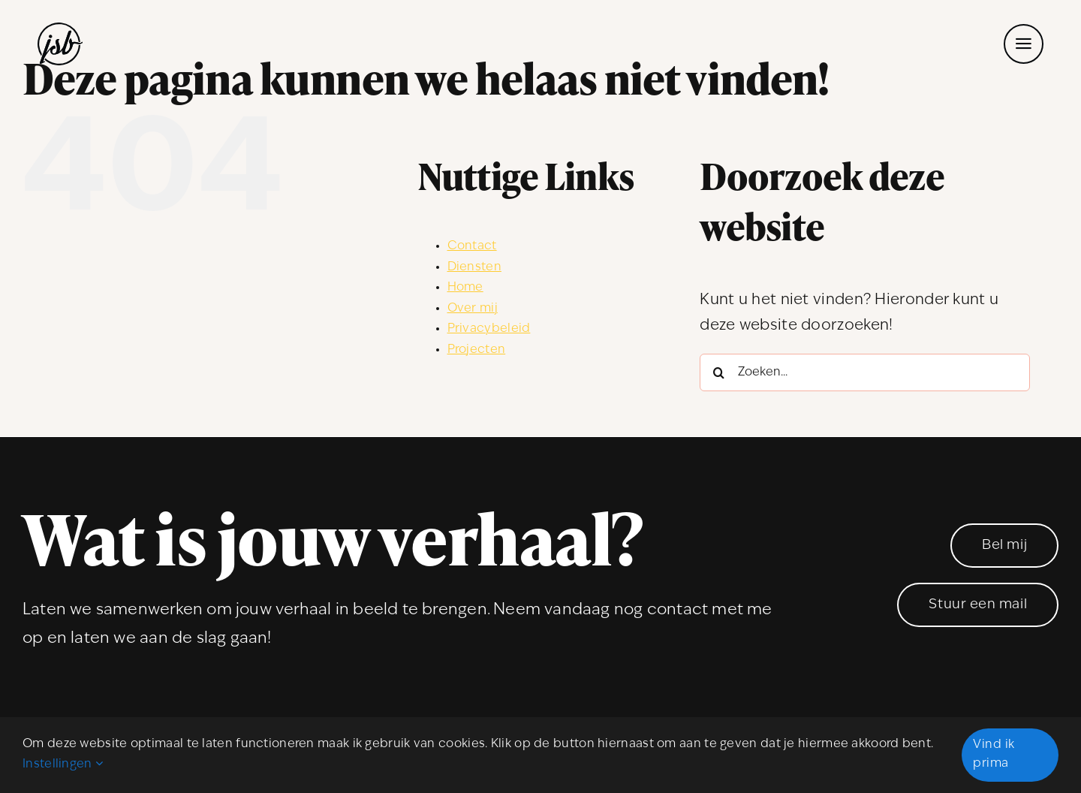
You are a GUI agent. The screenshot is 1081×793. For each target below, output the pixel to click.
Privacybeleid (489, 329)
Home (465, 288)
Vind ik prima (993, 754)
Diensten (474, 267)
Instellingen (63, 764)
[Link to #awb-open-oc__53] (1023, 44)
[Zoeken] (718, 372)
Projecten (476, 350)
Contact (472, 246)
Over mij (472, 309)
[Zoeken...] (865, 372)
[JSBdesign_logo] (60, 30)
